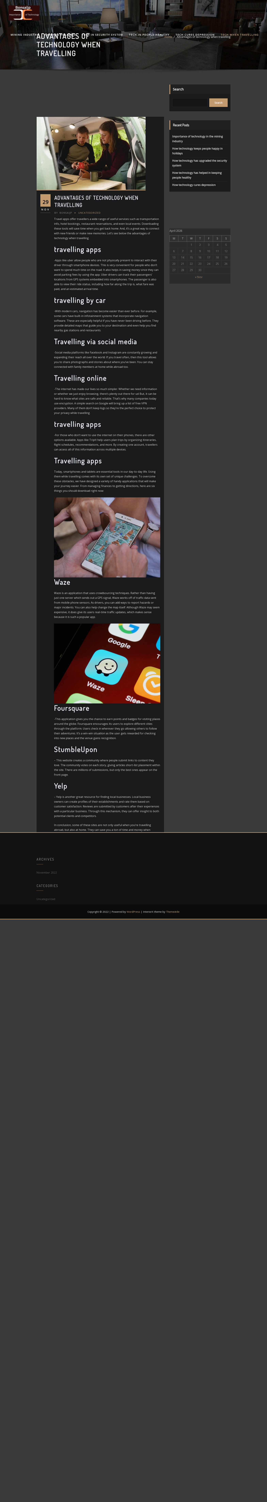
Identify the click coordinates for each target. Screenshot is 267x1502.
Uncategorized (89, 379)
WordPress (133, 911)
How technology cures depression (194, 201)
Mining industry (25, 34)
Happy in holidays (60, 34)
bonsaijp (63, 379)
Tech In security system (102, 34)
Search (178, 95)
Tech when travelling (240, 34)
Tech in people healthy (149, 34)
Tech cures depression (195, 34)
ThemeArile (172, 911)
